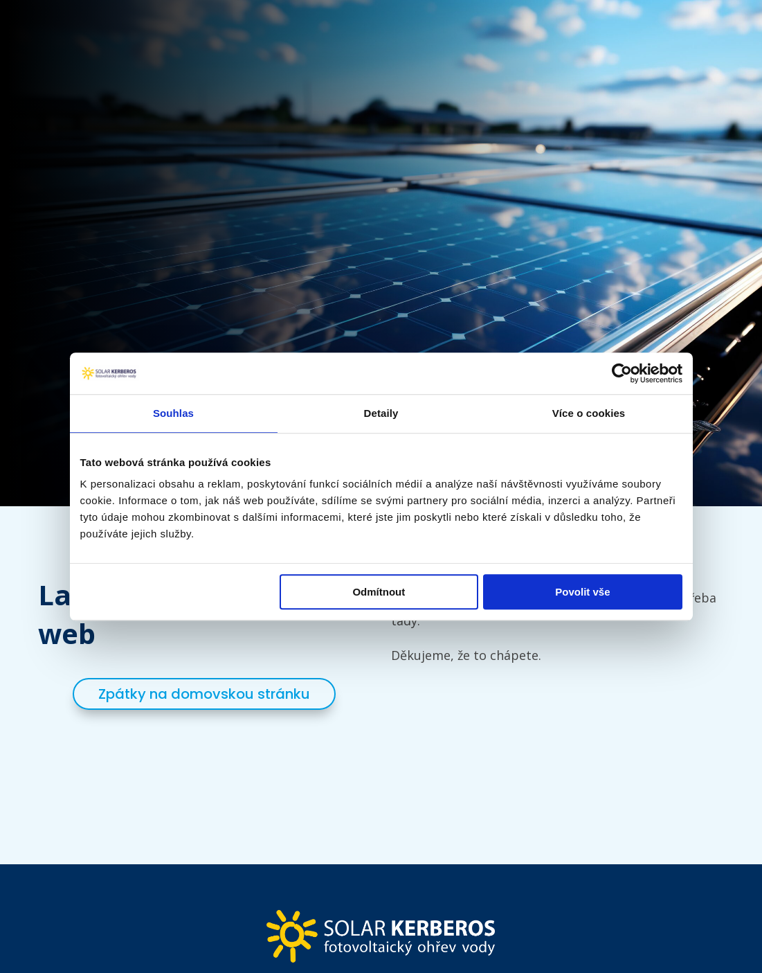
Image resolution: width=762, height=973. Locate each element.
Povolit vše (582, 592)
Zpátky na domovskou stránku (204, 694)
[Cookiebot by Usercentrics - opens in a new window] (621, 373)
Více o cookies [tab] (589, 413)
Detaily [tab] (381, 413)
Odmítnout (378, 592)
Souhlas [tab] (173, 413)
